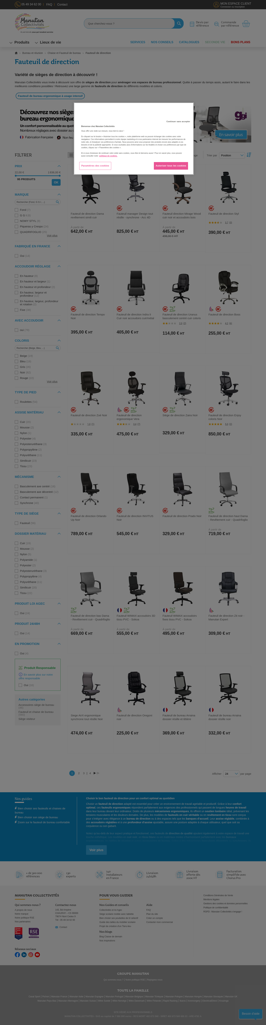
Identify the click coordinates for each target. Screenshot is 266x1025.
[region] (134, 138)
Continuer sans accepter (178, 122)
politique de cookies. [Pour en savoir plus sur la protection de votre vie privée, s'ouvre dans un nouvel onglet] (108, 156)
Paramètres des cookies (95, 165)
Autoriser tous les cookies (171, 165)
